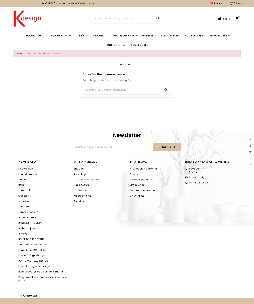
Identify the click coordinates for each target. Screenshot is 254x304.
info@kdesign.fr (199, 177)
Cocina (22, 179)
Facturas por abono (142, 179)
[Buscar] (122, 18)
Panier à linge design (31, 255)
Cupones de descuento (144, 190)
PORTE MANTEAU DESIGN (33, 260)
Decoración (25, 168)
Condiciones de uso (86, 179)
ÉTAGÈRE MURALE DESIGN (33, 250)
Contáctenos (82, 190)
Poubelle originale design (34, 266)
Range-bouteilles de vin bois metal (40, 271)
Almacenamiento (29, 217)
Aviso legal (80, 174)
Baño (21, 185)
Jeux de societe (28, 212)
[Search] (158, 18)
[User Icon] (224, 19)
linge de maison (28, 174)
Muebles (23, 195)
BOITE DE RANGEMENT (31, 239)
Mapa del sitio (83, 195)
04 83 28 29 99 (198, 182)
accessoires (26, 201)
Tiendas (79, 201)
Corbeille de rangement (33, 244)
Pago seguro (82, 185)
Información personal (143, 168)
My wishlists (137, 195)
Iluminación (25, 190)
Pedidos (134, 174)
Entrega (79, 168)
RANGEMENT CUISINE (30, 223)
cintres (22, 233)
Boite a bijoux (26, 228)
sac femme (25, 206)
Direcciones (137, 185)
